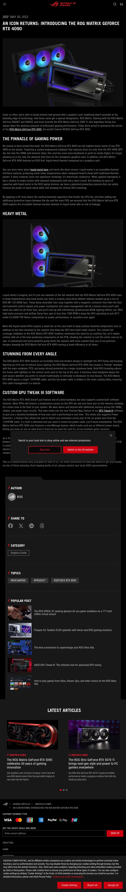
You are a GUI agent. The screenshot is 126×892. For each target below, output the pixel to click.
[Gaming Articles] (21, 804)
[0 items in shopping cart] (121, 4)
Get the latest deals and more (19, 828)
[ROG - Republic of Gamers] (63, 4)
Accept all (113, 885)
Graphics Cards (19, 552)
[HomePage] (5, 804)
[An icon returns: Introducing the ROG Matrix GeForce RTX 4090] (45, 807)
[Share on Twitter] (21, 525)
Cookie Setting (69, 885)
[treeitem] (32, 750)
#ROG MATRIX (18, 580)
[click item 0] (61, 790)
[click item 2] (67, 790)
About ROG (8, 842)
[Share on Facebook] (10, 525)
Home (5, 849)
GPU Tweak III (106, 410)
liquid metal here (39, 169)
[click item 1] (64, 790)
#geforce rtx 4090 (65, 580)
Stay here (45, 449)
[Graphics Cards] (43, 804)
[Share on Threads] (42, 525)
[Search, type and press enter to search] (115, 4)
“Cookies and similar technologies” (68, 876)
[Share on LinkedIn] (31, 525)
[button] (5, 4)
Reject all (92, 885)
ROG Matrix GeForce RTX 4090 (26, 129)
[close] (111, 435)
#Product (40, 580)
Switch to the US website (80, 449)
